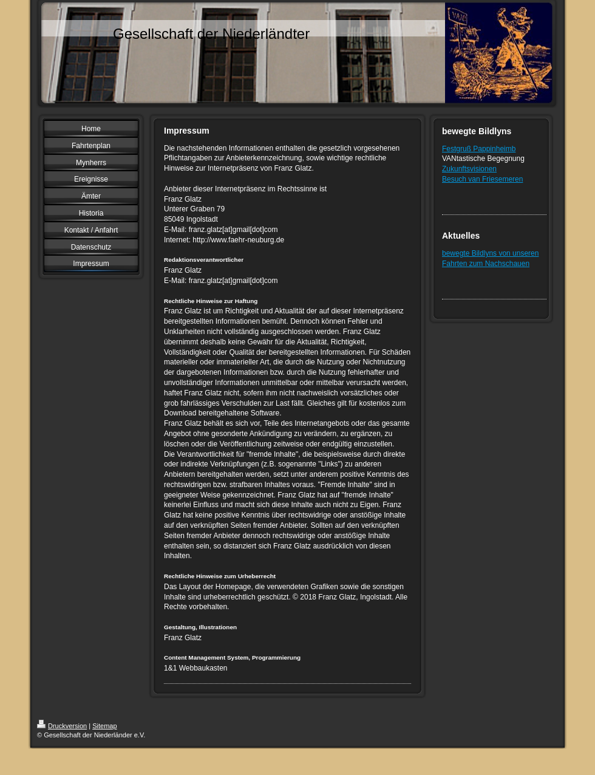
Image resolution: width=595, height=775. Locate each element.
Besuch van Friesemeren (482, 179)
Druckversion (62, 725)
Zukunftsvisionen (469, 169)
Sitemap (104, 725)
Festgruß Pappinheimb (478, 149)
